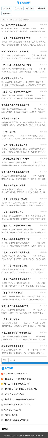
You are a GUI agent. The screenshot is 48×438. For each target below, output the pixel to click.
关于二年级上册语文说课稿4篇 (16, 384)
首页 (12, 19)
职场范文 (6, 8)
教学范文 (30, 8)
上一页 (12, 360)
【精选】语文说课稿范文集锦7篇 (17, 379)
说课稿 (26, 19)
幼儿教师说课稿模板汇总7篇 (16, 374)
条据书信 (6, 14)
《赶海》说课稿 (10, 415)
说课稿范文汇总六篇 (12, 410)
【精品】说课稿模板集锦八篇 (16, 420)
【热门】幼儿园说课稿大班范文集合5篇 (20, 389)
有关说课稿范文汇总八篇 (14, 394)
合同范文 (18, 8)
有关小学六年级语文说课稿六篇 (17, 405)
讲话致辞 (42, 8)
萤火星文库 (20, 435)
